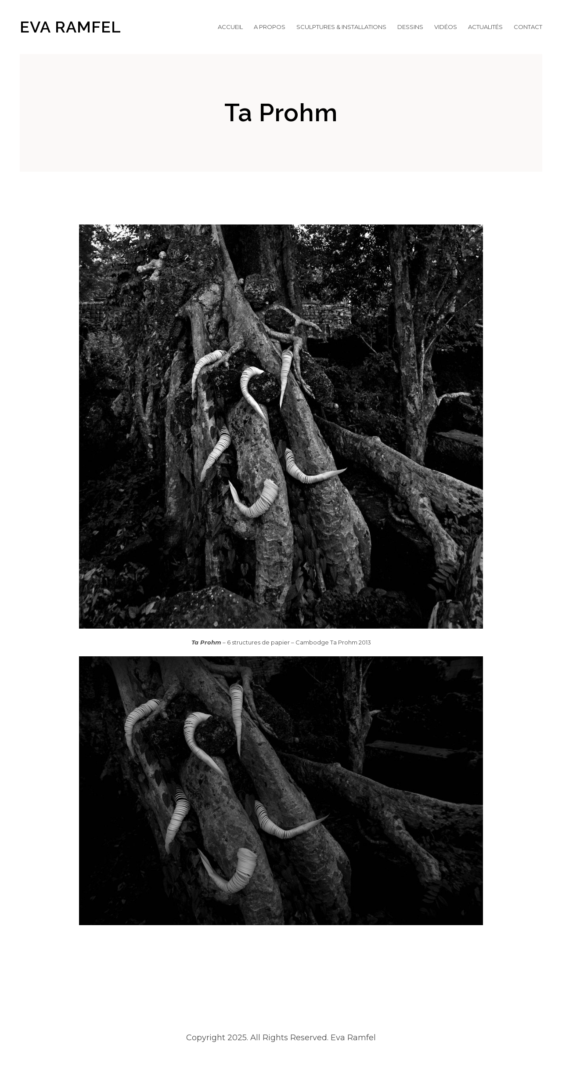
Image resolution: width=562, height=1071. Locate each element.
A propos (269, 26)
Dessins (410, 26)
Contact (528, 26)
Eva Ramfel (352, 1037)
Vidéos (445, 26)
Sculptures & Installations (341, 26)
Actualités (485, 26)
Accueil (230, 26)
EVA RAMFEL (70, 27)
